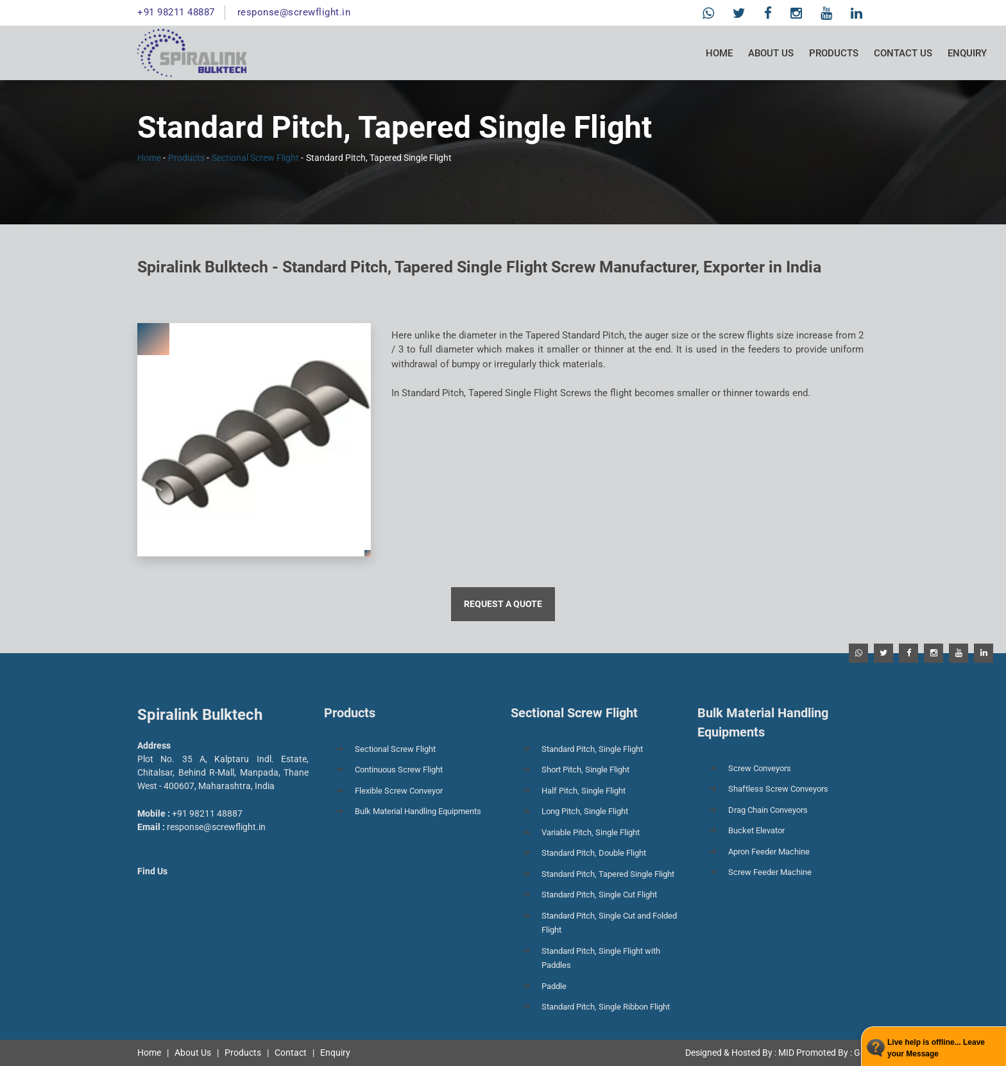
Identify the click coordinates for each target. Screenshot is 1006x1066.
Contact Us (903, 52)
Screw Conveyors (759, 768)
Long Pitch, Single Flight (584, 811)
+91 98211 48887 (176, 12)
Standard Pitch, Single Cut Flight (599, 894)
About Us (771, 52)
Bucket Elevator (756, 830)
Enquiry (967, 52)
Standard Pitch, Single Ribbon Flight (605, 1007)
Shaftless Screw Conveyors (778, 789)
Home (719, 52)
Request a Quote (503, 604)
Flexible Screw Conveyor (399, 790)
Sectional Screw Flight (255, 158)
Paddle (554, 986)
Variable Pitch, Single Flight (590, 832)
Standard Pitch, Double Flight (593, 853)
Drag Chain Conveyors (768, 810)
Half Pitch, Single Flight (583, 790)
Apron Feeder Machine (769, 851)
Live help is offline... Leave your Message (936, 1048)
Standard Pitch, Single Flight (592, 749)
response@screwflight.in (294, 12)
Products (833, 52)
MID (786, 1052)
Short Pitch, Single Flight (585, 769)
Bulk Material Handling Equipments (418, 811)
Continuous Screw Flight (399, 769)
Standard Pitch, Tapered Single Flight (607, 874)
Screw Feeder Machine (770, 872)
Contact (291, 1052)
